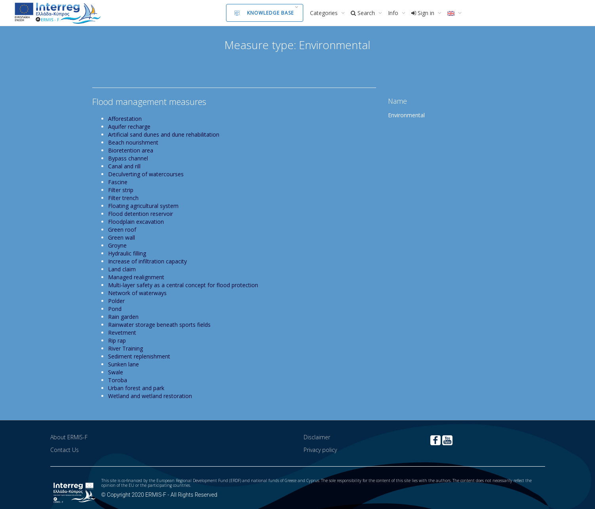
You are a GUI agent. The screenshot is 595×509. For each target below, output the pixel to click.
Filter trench (123, 198)
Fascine (117, 182)
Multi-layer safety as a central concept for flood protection (183, 285)
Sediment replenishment (139, 356)
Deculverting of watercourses (146, 174)
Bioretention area (130, 150)
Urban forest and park (136, 388)
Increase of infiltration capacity (147, 261)
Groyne (117, 245)
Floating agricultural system (143, 206)
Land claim (122, 269)
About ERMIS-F (68, 437)
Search (363, 13)
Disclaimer (317, 437)
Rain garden (123, 316)
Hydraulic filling (127, 253)
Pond (115, 309)
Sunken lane (123, 364)
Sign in (423, 13)
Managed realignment (136, 277)
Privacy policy (320, 450)
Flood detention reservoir (140, 213)
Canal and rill (124, 166)
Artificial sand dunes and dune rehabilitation (163, 134)
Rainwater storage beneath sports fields (159, 324)
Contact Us (64, 450)
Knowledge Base (264, 13)
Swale (115, 372)
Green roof (122, 229)
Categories (324, 13)
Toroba (117, 380)
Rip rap (117, 340)
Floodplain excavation (136, 221)
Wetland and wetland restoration (150, 396)
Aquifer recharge (129, 126)
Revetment (122, 332)
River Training (125, 348)
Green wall (121, 237)
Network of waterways (137, 293)
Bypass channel (128, 158)
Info (394, 13)
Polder (116, 301)
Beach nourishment (133, 142)
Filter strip (120, 190)
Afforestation (125, 118)
